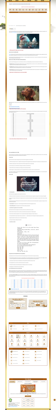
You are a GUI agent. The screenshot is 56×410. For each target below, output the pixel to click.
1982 (28, 283)
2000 (14, 286)
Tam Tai (10, 54)
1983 (34, 283)
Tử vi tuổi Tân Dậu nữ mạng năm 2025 (14, 106)
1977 (28, 282)
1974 (41, 281)
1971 (21, 281)
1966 (21, 280)
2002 (28, 286)
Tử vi (23, 0)
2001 (21, 286)
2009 (41, 287)
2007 (28, 287)
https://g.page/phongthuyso (13, 406)
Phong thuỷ (29, 0)
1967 (28, 280)
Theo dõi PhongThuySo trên (21, 25)
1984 (41, 283)
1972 (28, 281)
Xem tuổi (17, 0)
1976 (21, 282)
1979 (41, 282)
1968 (34, 280)
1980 (14, 283)
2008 (34, 287)
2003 (34, 286)
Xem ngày (42, 0)
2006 (21, 287)
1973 (34, 281)
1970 (14, 281)
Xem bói (36, 0)
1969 (41, 280)
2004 (41, 286)
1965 (14, 280)
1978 (34, 282)
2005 (14, 287)
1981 (21, 283)
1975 (14, 282)
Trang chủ (10, 0)
